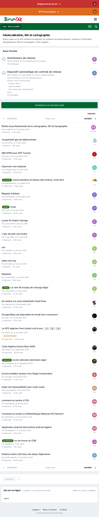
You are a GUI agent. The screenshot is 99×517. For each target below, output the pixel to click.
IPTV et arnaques (47, 12)
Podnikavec (10, 197)
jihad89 (8, 444)
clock (7, 210)
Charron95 (9, 277)
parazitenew (10, 183)
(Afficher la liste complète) (84, 490)
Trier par (91, 114)
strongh (8, 377)
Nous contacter (50, 509)
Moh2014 (9, 417)
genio (6, 498)
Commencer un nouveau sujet (49, 105)
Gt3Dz (7, 350)
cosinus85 (9, 223)
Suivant (88, 119)
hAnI (7, 156)
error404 (9, 143)
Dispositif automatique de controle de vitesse (34, 71)
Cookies (63, 509)
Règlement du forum (47, 4)
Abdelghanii (10, 430)
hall (6, 318)
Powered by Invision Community (49, 513)
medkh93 (9, 129)
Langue (36, 509)
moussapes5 (10, 390)
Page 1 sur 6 (51, 119)
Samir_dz (9, 332)
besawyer (9, 363)
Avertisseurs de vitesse (21, 58)
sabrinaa (9, 304)
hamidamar (10, 403)
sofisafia (9, 250)
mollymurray (10, 169)
